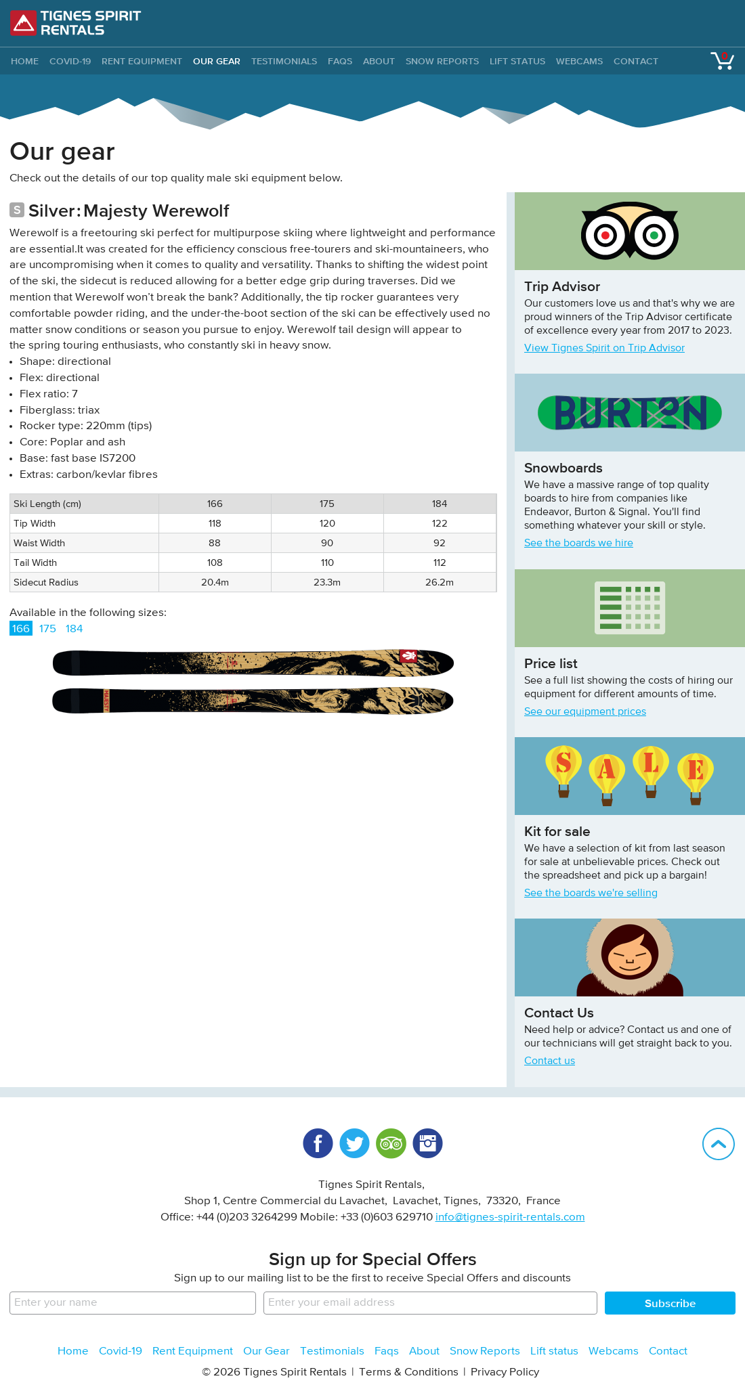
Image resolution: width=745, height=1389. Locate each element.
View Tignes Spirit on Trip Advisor (604, 348)
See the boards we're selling (591, 893)
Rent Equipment (142, 61)
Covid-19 (70, 61)
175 (47, 629)
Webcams (579, 61)
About (379, 61)
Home (73, 1351)
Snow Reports (442, 61)
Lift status (517, 61)
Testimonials (284, 61)
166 (21, 629)
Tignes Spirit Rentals (75, 23)
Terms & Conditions (409, 1372)
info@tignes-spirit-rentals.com (510, 1217)
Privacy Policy (505, 1372)
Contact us (549, 1061)
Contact (636, 61)
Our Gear (216, 61)
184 (74, 629)
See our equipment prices (585, 712)
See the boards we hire (578, 543)
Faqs (340, 61)
